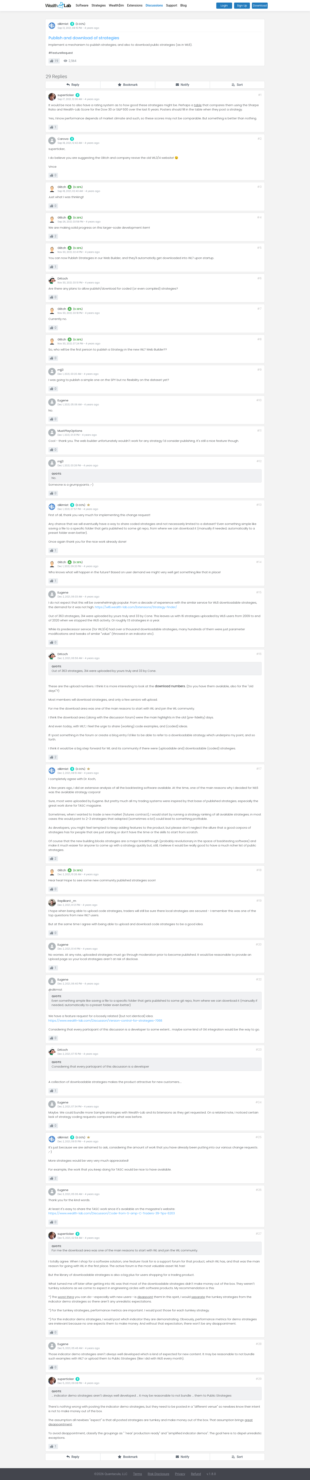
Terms (137, 1474)
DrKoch (63, 278)
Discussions (154, 5)
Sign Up (242, 5)
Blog (183, 5)
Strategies (99, 5)
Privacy (180, 1474)
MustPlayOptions (70, 431)
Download (260, 5)
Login (224, 5)
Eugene (63, 400)
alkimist (63, 24)
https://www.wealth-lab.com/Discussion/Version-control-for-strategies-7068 (105, 1020)
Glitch (62, 187)
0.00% (80, 24)
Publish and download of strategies (83, 38)
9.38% (78, 187)
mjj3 (60, 370)
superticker (66, 95)
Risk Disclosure (158, 1474)
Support (171, 5)
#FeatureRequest (60, 53)
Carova (63, 139)
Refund (196, 1474)
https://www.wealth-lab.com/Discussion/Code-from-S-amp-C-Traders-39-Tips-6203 (111, 1213)
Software (82, 5)
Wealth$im (116, 5)
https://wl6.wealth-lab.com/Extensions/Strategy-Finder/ (136, 607)
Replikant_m (67, 901)
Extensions (135, 5)
